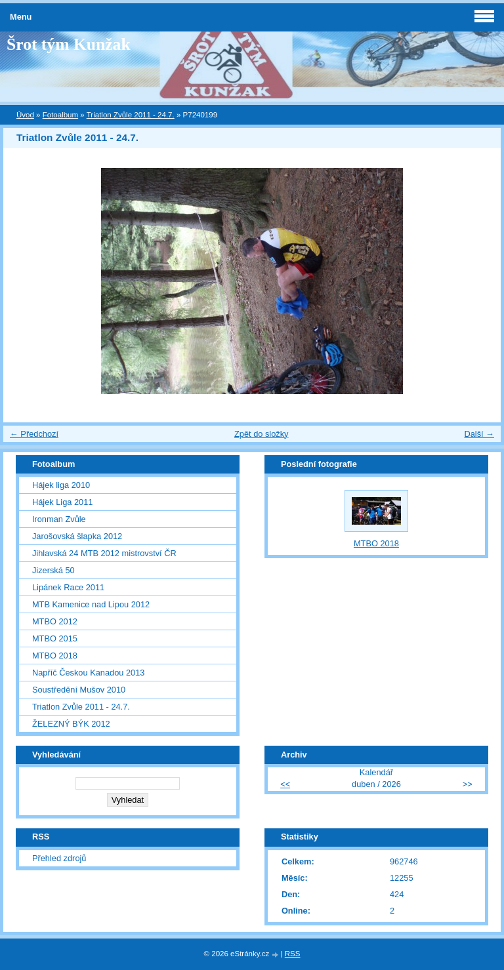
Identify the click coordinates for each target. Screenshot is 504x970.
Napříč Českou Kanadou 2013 (88, 672)
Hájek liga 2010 (61, 485)
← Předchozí (34, 434)
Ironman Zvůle (59, 519)
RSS (293, 954)
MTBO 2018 (54, 655)
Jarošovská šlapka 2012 (77, 536)
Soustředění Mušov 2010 (78, 690)
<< (285, 784)
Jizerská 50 (53, 570)
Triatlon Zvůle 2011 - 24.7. (131, 115)
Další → (479, 434)
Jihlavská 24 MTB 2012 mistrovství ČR (104, 553)
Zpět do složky (261, 434)
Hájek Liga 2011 (62, 502)
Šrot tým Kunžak (69, 44)
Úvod (25, 115)
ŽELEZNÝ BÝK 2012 (71, 724)
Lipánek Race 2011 (68, 587)
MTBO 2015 (54, 638)
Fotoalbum (60, 115)
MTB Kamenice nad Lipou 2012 (91, 604)
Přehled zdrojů (59, 858)
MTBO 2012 (54, 621)
